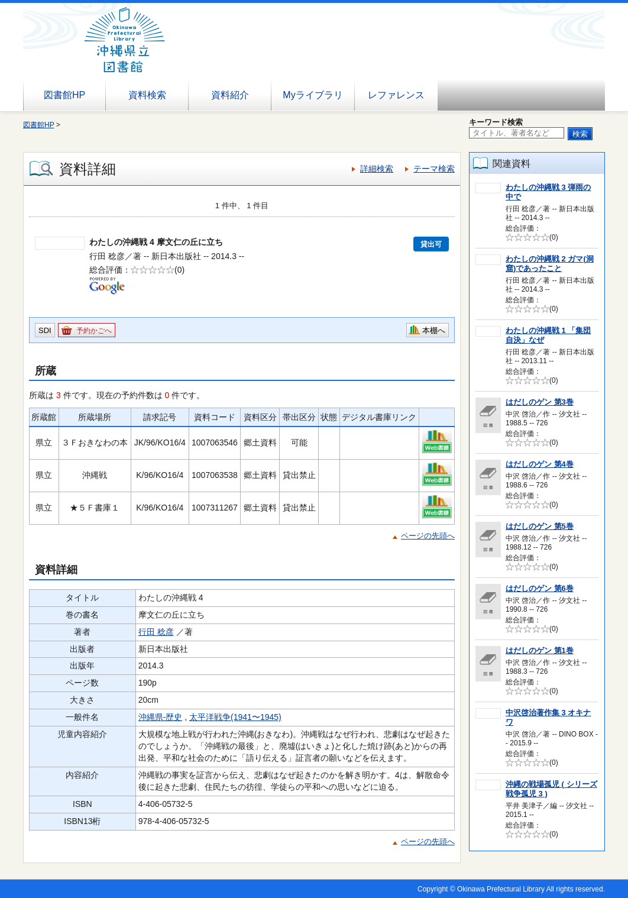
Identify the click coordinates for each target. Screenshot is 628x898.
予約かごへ (94, 331)
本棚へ (433, 330)
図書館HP (64, 95)
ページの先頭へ (428, 535)
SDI (44, 330)
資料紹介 (230, 95)
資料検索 (147, 95)
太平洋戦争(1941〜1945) (235, 717)
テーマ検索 (434, 168)
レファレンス (396, 95)
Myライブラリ (312, 95)
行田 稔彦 (156, 632)
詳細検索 (376, 168)
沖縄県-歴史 (160, 717)
